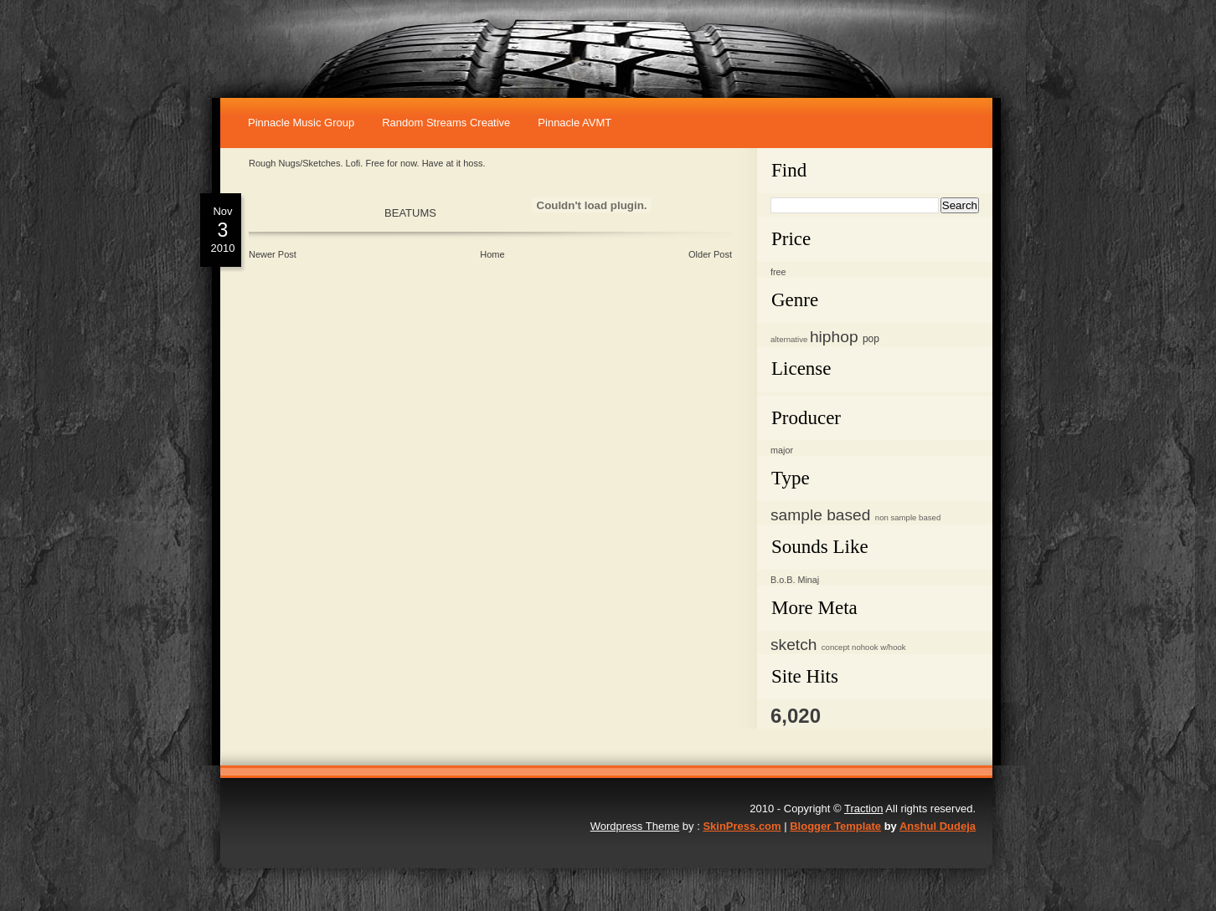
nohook (865, 647)
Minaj (808, 580)
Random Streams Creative (446, 122)
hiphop (834, 336)
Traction (863, 808)
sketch (793, 644)
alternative (788, 339)
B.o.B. (782, 580)
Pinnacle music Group (301, 122)
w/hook (892, 647)
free (778, 272)
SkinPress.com (742, 826)
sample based (820, 515)
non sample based (907, 517)
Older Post (710, 254)
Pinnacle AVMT (574, 122)
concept (836, 647)
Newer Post (272, 254)
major (781, 450)
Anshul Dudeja (937, 826)
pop (871, 339)
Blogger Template (835, 826)
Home (492, 254)
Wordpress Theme (634, 826)
